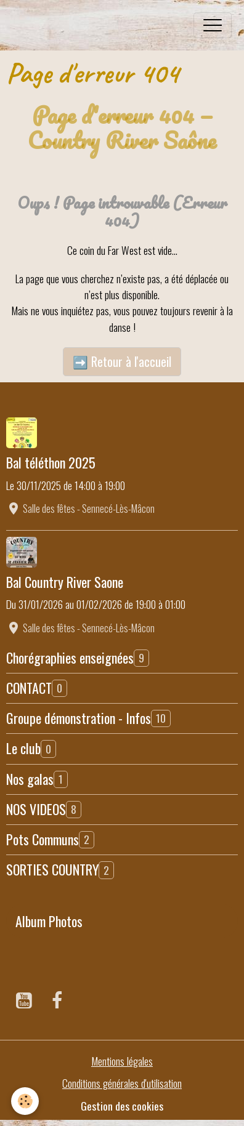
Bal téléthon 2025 (51, 462)
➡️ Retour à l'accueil (122, 361)
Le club (23, 748)
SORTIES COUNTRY (52, 869)
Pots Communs (42, 839)
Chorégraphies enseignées (70, 657)
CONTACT (29, 688)
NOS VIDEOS (36, 809)
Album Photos (49, 921)
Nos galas (30, 779)
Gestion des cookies (122, 1106)
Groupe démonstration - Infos (78, 718)
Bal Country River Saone (64, 582)
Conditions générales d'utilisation (122, 1083)
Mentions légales (122, 1061)
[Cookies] (25, 1101)
